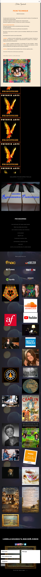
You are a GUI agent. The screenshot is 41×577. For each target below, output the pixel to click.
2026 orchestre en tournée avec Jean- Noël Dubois (20, 229)
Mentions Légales (22, 570)
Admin (27, 570)
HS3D (17, 570)
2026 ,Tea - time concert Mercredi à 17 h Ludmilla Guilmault (20, 246)
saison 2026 (20, 244)
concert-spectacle (20, 232)
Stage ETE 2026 (20, 235)
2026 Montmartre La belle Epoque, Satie (20, 241)
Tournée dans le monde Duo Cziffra (20, 238)
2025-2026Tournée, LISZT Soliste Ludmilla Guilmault (20, 224)
